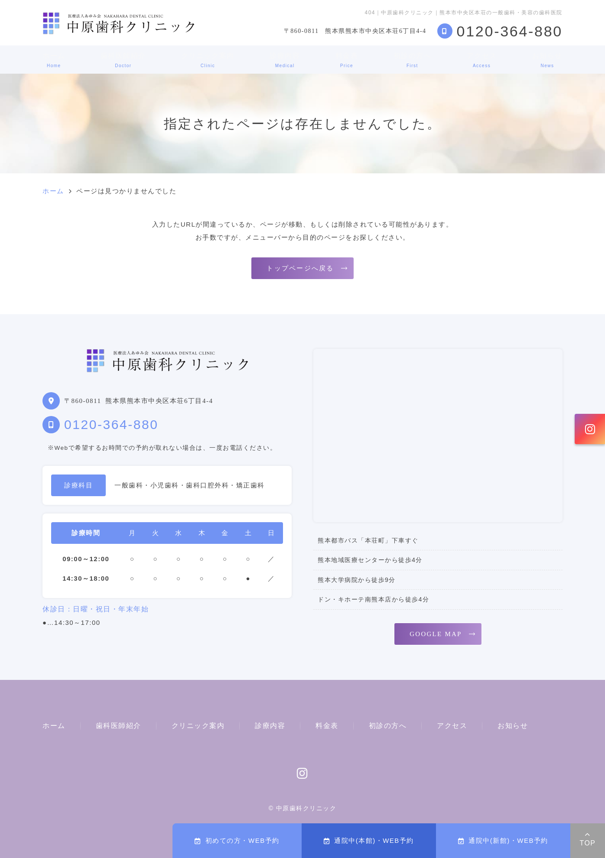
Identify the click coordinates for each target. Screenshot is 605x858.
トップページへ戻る (300, 268)
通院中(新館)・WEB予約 (503, 840)
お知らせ (547, 60)
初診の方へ (413, 60)
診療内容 (285, 60)
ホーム (53, 60)
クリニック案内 (207, 60)
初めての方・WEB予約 (237, 840)
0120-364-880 (111, 424)
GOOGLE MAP (436, 633)
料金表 (346, 60)
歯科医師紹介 (123, 60)
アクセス (482, 60)
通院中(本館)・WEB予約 (369, 840)
